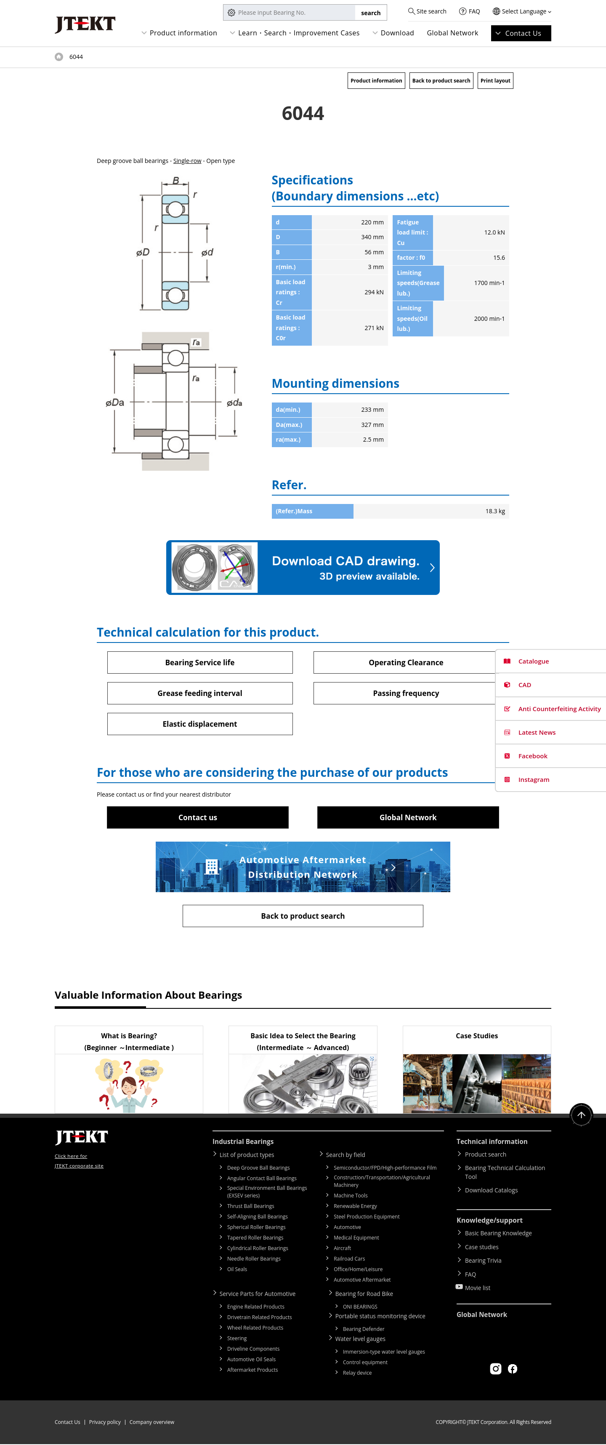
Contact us (198, 818)
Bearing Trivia (483, 1259)
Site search (432, 11)
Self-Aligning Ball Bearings (257, 1218)
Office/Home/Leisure (358, 1270)
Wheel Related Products (255, 1329)
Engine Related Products (255, 1308)
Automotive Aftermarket (362, 1281)
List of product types (249, 1156)
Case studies (482, 1247)
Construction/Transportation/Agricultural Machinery (382, 1183)
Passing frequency (406, 693)
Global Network (452, 32)
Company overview (152, 1422)
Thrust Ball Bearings (250, 1207)
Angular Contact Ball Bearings (262, 1180)
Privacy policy (105, 1422)
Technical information (494, 1143)
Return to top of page (580, 1117)
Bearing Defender (364, 1330)
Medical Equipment (356, 1239)
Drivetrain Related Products (259, 1318)
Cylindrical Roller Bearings (257, 1249)
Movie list (478, 1284)
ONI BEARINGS (360, 1308)
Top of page (59, 57)
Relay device (357, 1373)
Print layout (495, 80)
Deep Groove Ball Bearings (258, 1169)
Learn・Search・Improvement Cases (299, 32)
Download (398, 32)
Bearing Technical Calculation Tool (505, 1174)
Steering (237, 1339)
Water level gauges (362, 1340)
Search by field (347, 1156)
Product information (183, 32)
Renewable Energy (355, 1207)
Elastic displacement (200, 725)
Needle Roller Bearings (254, 1260)
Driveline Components (253, 1350)
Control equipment (365, 1363)
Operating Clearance (406, 662)
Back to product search (441, 80)
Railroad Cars (349, 1260)
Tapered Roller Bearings (255, 1239)
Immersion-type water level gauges (384, 1352)
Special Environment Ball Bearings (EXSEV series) (267, 1193)
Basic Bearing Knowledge (499, 1235)
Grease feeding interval (200, 693)
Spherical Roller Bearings (256, 1228)
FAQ (474, 11)
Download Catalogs (491, 1192)
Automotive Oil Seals (251, 1360)
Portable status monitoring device (383, 1317)
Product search (485, 1156)
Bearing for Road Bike (366, 1295)
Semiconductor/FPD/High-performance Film (385, 1169)
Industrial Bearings (244, 1143)
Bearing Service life (200, 662)
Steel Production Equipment (367, 1218)
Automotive (347, 1228)
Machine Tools (351, 1197)
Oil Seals (237, 1270)
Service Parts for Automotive (260, 1295)
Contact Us (523, 33)
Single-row (187, 161)
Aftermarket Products (252, 1371)
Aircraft (342, 1249)
